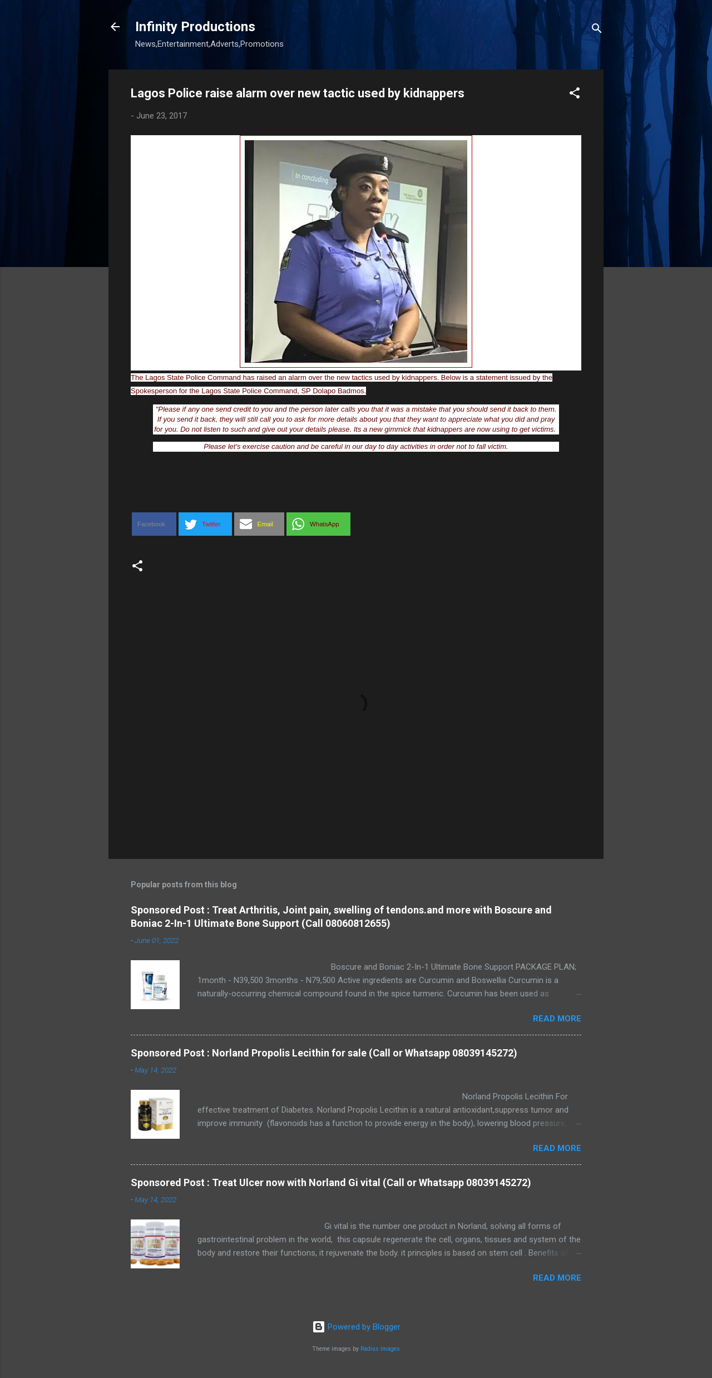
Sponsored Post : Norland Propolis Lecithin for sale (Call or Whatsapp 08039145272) (324, 1053)
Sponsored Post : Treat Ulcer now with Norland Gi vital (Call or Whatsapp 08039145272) (331, 1182)
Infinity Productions (195, 26)
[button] (574, 94)
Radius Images (380, 1348)
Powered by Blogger (356, 1327)
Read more (557, 1019)
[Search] (597, 30)
